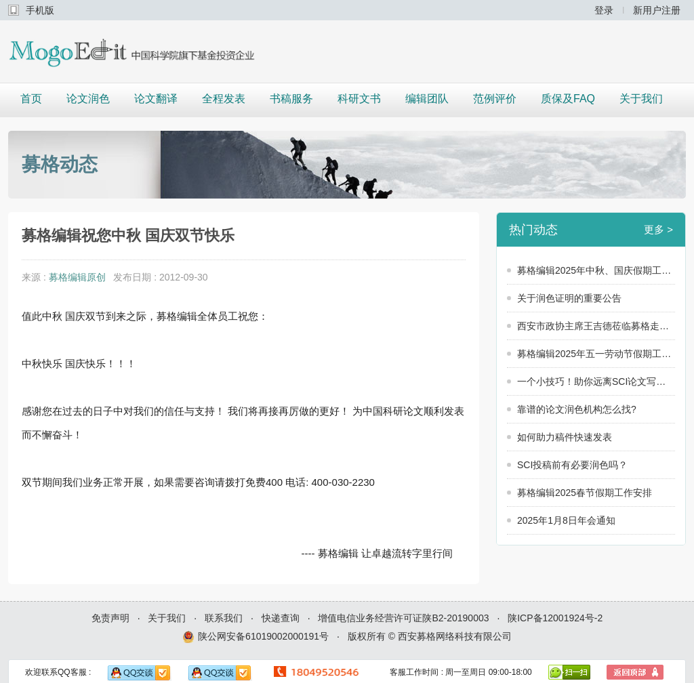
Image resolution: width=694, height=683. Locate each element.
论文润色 (88, 98)
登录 (603, 10)
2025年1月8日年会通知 (566, 520)
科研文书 (359, 98)
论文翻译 (156, 98)
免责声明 (110, 618)
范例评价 (494, 98)
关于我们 (641, 98)
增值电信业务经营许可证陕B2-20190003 (403, 618)
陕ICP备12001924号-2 (555, 618)
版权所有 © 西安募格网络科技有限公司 (430, 636)
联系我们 (224, 618)
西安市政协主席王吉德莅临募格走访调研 (596, 325)
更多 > (658, 229)
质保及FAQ (568, 98)
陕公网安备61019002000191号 (255, 637)
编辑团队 (427, 98)
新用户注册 (656, 10)
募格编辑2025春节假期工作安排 (584, 492)
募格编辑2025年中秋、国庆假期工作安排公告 (596, 270)
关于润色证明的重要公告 (569, 298)
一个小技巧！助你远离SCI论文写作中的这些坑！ (596, 381)
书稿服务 (291, 98)
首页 (31, 98)
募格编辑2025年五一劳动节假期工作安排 (596, 353)
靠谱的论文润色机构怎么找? (576, 409)
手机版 (40, 10)
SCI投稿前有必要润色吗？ (572, 464)
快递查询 (281, 618)
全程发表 (223, 98)
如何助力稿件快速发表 (564, 437)
